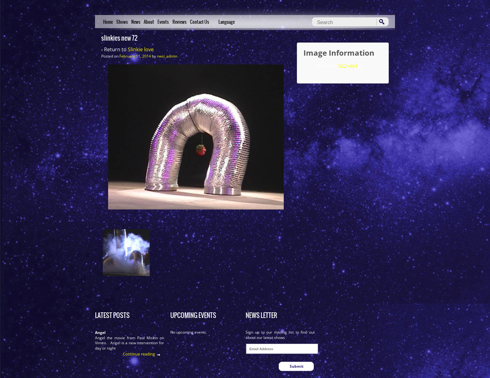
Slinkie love (141, 49)
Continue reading (139, 354)
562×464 (348, 66)
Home (108, 21)
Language (226, 21)
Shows (122, 21)
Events (163, 21)
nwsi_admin (167, 56)
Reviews (179, 21)
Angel (100, 332)
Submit (296, 366)
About (149, 21)
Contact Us (199, 21)
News (135, 21)
